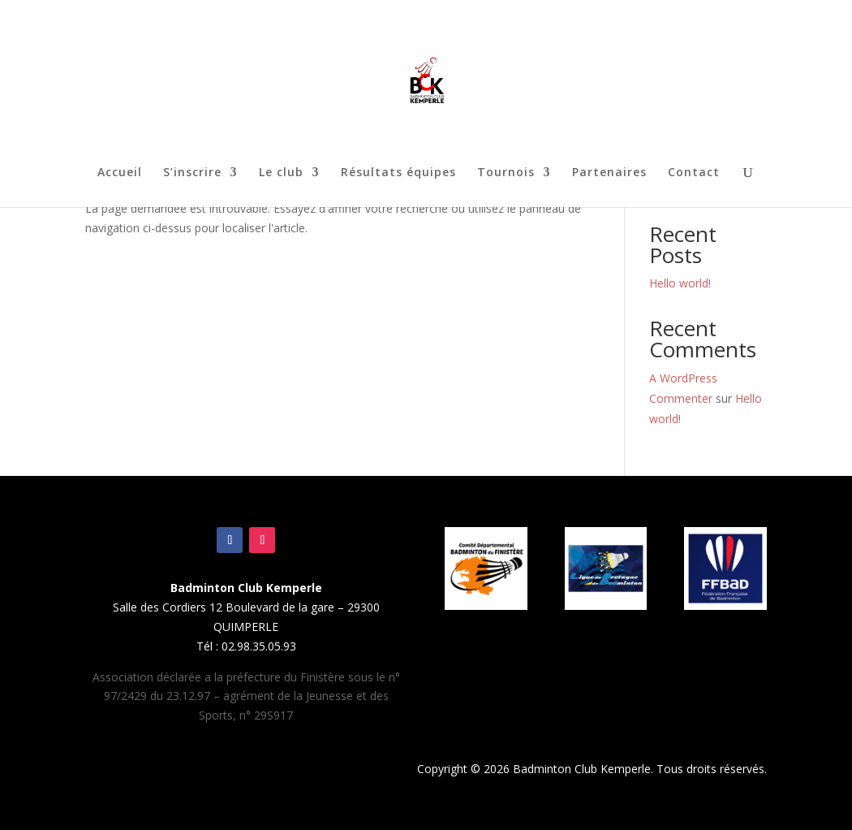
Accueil (119, 172)
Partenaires (609, 172)
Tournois (506, 172)
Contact (694, 172)
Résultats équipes (398, 172)
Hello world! (680, 283)
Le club (281, 172)
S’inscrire (192, 172)
